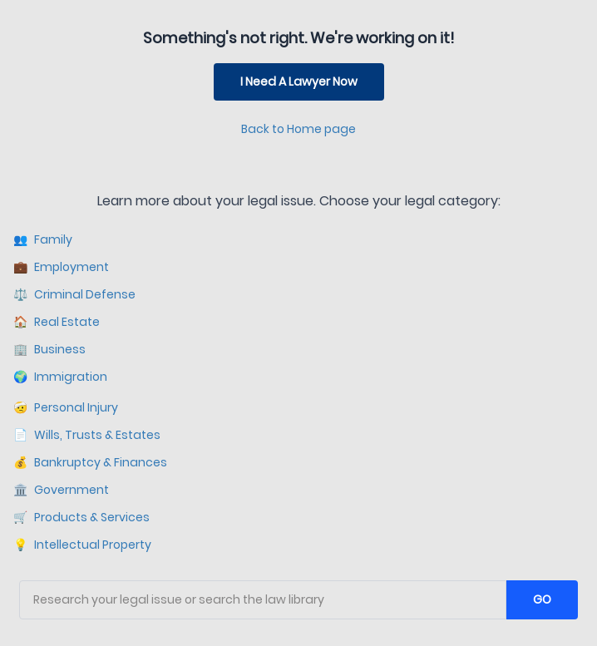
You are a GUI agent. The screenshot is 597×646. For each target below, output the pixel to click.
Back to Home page (298, 129)
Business (49, 349)
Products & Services (81, 517)
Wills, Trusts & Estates (86, 435)
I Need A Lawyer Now (299, 81)
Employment (61, 267)
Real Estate (56, 322)
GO (542, 599)
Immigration (60, 377)
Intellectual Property (82, 545)
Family (42, 240)
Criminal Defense (74, 294)
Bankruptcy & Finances (90, 462)
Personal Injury (65, 408)
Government (61, 490)
